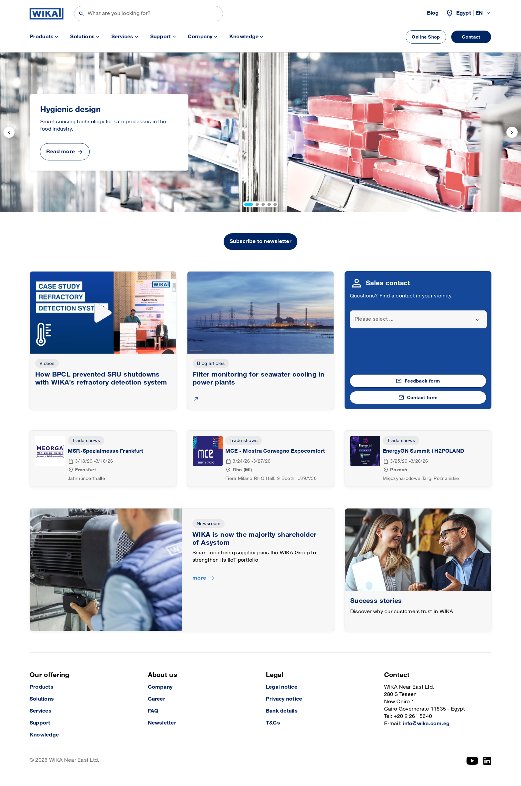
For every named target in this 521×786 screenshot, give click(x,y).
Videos (47, 363)
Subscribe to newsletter (260, 241)
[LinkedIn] (487, 761)
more (199, 578)
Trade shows (86, 440)
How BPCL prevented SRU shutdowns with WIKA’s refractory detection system (101, 379)
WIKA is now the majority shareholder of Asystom (254, 539)
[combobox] (418, 319)
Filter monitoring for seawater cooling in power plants (258, 379)
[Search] (148, 13)
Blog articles (211, 363)
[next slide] (512, 132)
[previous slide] (9, 132)
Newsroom (208, 523)
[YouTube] (472, 761)
